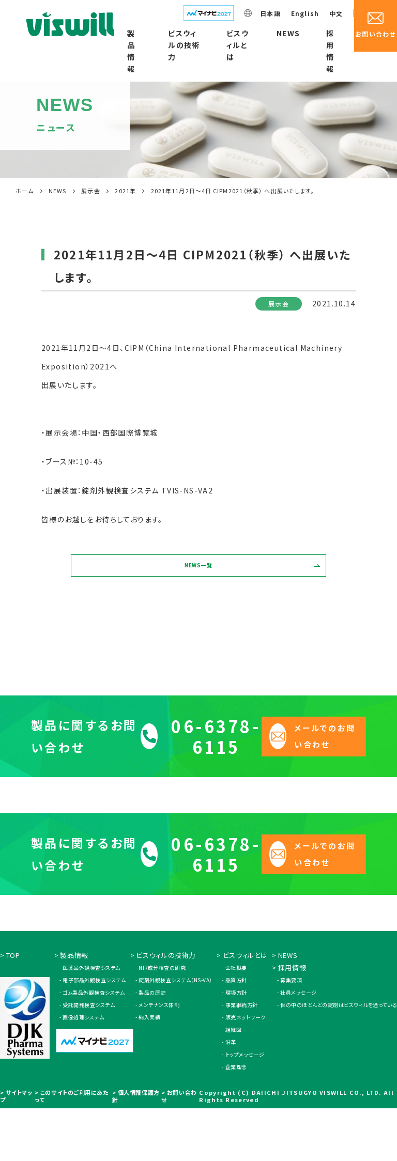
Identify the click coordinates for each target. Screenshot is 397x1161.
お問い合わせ (178, 1148)
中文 (336, 13)
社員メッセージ (298, 1045)
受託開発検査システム (89, 1057)
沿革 (230, 1094)
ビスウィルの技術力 (184, 45)
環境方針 (236, 1045)
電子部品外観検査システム (94, 1032)
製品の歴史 (152, 1045)
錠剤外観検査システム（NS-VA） (175, 1032)
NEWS (288, 33)
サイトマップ (16, 1148)
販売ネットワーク (245, 1070)
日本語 (270, 13)
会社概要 (236, 1020)
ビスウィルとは (237, 45)
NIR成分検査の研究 (162, 1020)
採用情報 (330, 51)
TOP (13, 1008)
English (305, 13)
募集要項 (291, 1032)
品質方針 (236, 1032)
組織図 (233, 1082)
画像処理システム (83, 1070)
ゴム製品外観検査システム (94, 1045)
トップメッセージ (245, 1107)
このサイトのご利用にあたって (72, 1148)
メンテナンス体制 (159, 1057)
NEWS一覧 (198, 574)
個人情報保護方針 (135, 1148)
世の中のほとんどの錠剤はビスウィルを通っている (338, 1057)
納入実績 (149, 1070)
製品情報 (131, 51)
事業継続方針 (241, 1057)
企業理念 (236, 1119)
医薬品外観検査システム (91, 1020)
